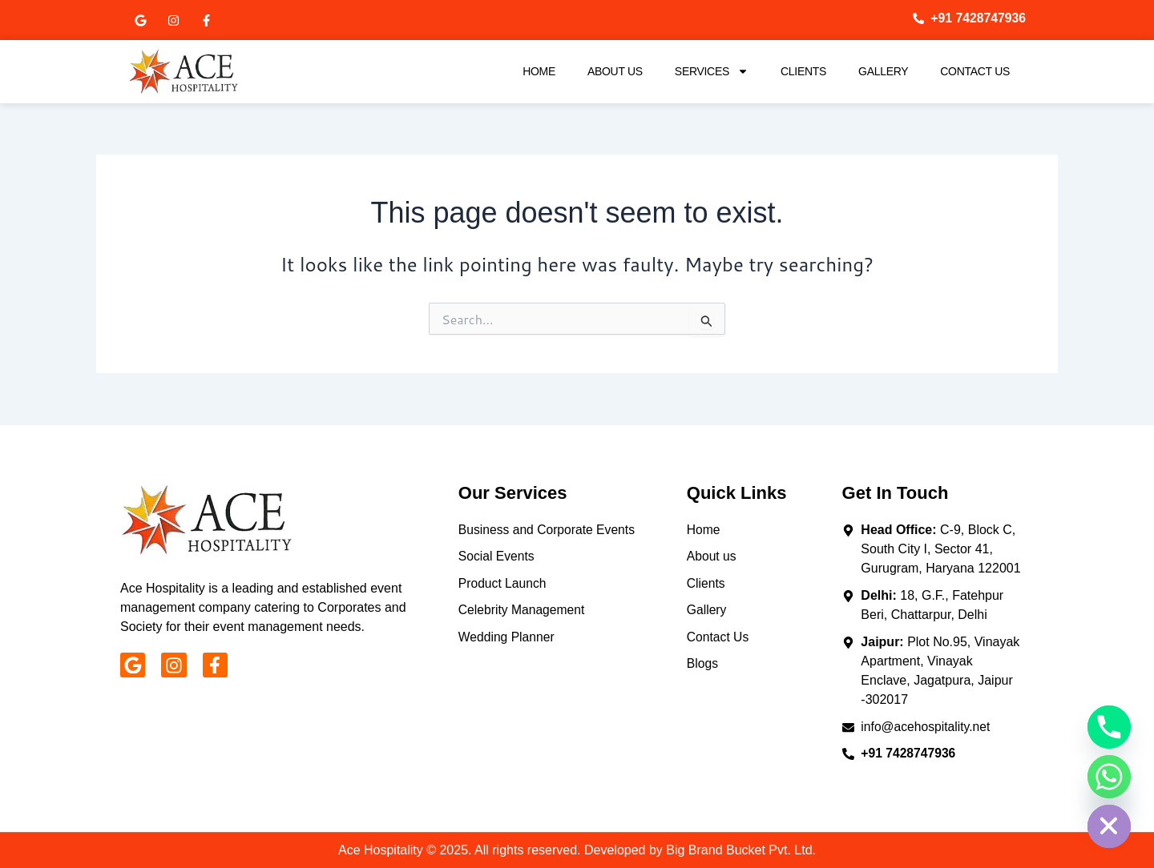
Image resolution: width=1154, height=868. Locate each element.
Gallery (883, 71)
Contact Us (975, 71)
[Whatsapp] (1109, 776)
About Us (615, 71)
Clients (803, 71)
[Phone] (1109, 727)
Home (539, 71)
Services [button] (711, 71)
